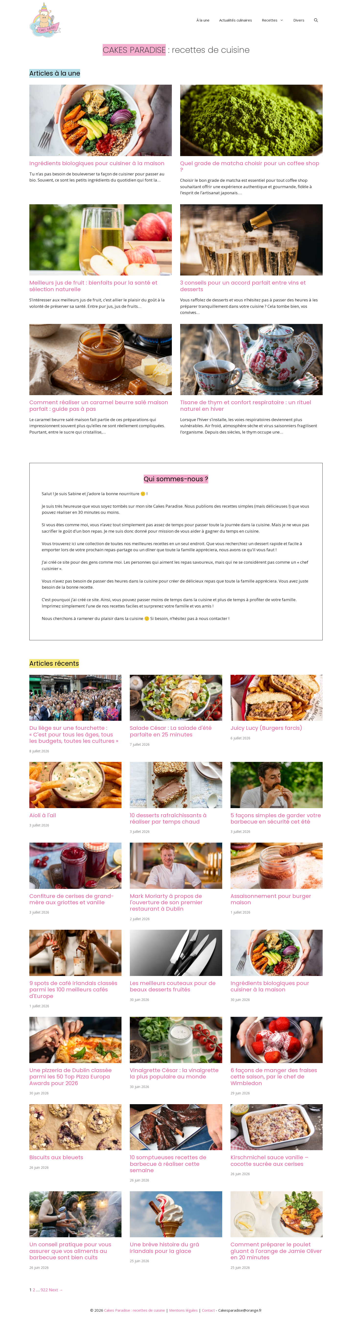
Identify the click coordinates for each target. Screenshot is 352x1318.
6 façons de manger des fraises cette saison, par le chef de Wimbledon (274, 1076)
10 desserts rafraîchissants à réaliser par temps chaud (168, 818)
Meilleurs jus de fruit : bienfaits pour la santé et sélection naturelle (93, 286)
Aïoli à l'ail (42, 815)
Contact (208, 1310)
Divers (298, 20)
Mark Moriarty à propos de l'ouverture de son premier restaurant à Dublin (166, 902)
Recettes (275, 20)
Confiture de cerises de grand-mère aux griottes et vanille (71, 899)
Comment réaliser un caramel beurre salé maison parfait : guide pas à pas (98, 406)
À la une (203, 20)
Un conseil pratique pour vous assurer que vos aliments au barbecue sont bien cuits (70, 1251)
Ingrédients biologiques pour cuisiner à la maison (97, 163)
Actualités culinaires (235, 20)
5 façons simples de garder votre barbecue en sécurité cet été (276, 818)
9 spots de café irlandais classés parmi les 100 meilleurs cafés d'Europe (73, 989)
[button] (316, 20)
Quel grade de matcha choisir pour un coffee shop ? (249, 166)
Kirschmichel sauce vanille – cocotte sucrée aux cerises (269, 1161)
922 (44, 1290)
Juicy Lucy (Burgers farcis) (266, 728)
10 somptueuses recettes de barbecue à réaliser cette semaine (168, 1164)
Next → (56, 1290)
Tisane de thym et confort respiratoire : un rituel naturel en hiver (245, 406)
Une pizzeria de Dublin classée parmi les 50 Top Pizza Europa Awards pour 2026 (70, 1076)
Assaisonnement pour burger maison (271, 899)
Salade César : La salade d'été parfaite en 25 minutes (171, 731)
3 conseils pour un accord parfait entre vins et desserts (243, 286)
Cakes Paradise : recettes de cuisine (134, 1310)
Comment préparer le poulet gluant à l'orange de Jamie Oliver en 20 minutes (276, 1251)
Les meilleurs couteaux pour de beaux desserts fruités (173, 986)
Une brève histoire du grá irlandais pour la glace (164, 1248)
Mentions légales (183, 1310)
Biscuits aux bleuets (56, 1157)
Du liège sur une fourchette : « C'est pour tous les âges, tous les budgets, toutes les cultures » (73, 734)
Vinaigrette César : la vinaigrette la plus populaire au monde (174, 1073)
